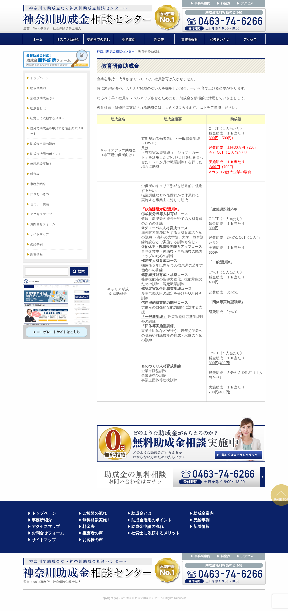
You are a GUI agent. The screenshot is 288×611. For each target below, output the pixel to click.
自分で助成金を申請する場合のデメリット (57, 130)
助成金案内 (38, 88)
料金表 (35, 174)
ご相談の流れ (94, 513)
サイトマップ (39, 234)
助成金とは (38, 108)
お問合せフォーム (42, 224)
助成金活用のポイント (46, 154)
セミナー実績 (39, 204)
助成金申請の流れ (42, 144)
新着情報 (36, 254)
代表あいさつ (39, 194)
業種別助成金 (42, 98)
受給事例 (36, 244)
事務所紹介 (38, 184)
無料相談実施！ (41, 163)
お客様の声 (92, 540)
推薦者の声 (92, 533)
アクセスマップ (41, 214)
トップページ (39, 78)
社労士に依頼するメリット (49, 118)
